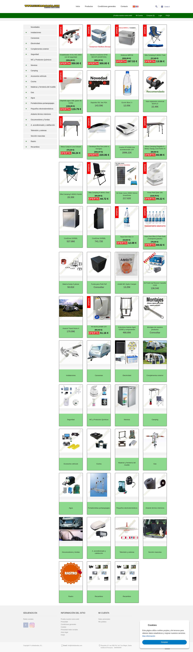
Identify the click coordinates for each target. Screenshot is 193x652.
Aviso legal (64, 632)
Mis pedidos (102, 622)
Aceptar (164, 642)
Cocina (29, 81)
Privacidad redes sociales (69, 630)
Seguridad (31, 54)
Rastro (29, 141)
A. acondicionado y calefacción (39, 125)
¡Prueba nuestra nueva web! (122, 15)
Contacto (124, 6)
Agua (29, 97)
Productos (89, 6)
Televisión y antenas (39, 130)
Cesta (165, 6)
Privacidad (64, 622)
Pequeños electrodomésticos (38, 108)
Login (160, 15)
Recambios (31, 146)
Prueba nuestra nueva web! (70, 619)
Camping (30, 70)
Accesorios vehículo (34, 76)
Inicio (78, 6)
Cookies (63, 627)
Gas (28, 92)
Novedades (35, 27)
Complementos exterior (36, 48)
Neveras (30, 65)
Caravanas (35, 38)
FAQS (168, 15)
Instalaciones (32, 32)
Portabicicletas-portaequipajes (38, 103)
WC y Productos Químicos (41, 60)
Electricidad (31, 43)
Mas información (148, 636)
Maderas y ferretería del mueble (39, 86)
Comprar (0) (150, 15)
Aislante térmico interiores (41, 114)
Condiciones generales (107, 6)
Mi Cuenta (139, 15)
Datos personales (104, 619)
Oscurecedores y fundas (36, 119)
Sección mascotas (38, 136)
